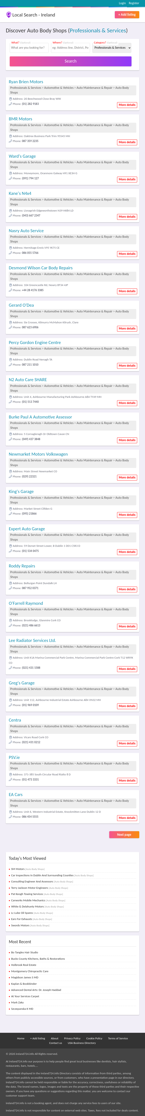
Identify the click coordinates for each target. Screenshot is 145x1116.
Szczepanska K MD (22, 1009)
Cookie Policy (94, 1038)
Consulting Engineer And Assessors (42, 881)
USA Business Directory (82, 1043)
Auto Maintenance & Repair (94, 88)
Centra (15, 720)
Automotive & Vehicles (59, 88)
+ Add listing (127, 15)
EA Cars (15, 794)
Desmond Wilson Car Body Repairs (40, 268)
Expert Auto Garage (27, 528)
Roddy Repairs (22, 566)
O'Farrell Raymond (26, 603)
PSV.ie (14, 757)
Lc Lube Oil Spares (32, 913)
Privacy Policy (72, 1038)
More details (127, 105)
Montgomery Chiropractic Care (29, 971)
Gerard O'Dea (21, 305)
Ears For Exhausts (31, 919)
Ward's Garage (22, 156)
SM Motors (27, 869)
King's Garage (21, 491)
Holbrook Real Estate (23, 965)
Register (134, 3)
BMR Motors (20, 119)
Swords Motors (30, 925)
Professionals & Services (98, 30)
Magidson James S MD (24, 977)
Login (122, 3)
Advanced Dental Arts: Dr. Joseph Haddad (36, 990)
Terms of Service (118, 1038)
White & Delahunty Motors (37, 906)
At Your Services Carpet (25, 996)
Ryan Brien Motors (26, 81)
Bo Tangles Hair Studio (24, 952)
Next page (124, 835)
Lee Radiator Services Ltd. (32, 640)
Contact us (55, 1043)
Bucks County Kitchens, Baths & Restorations (38, 958)
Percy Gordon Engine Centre (35, 342)
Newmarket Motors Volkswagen (38, 454)
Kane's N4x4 (20, 193)
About (54, 1038)
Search (71, 61)
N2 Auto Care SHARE (28, 379)
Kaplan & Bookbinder (24, 984)
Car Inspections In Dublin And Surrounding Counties (52, 875)
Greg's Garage (22, 683)
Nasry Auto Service (26, 230)
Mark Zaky (17, 1002)
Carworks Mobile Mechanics (38, 900)
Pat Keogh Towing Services (37, 894)
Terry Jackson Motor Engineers (39, 888)
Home (20, 1038)
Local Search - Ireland (33, 15)
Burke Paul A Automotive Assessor (40, 417)
